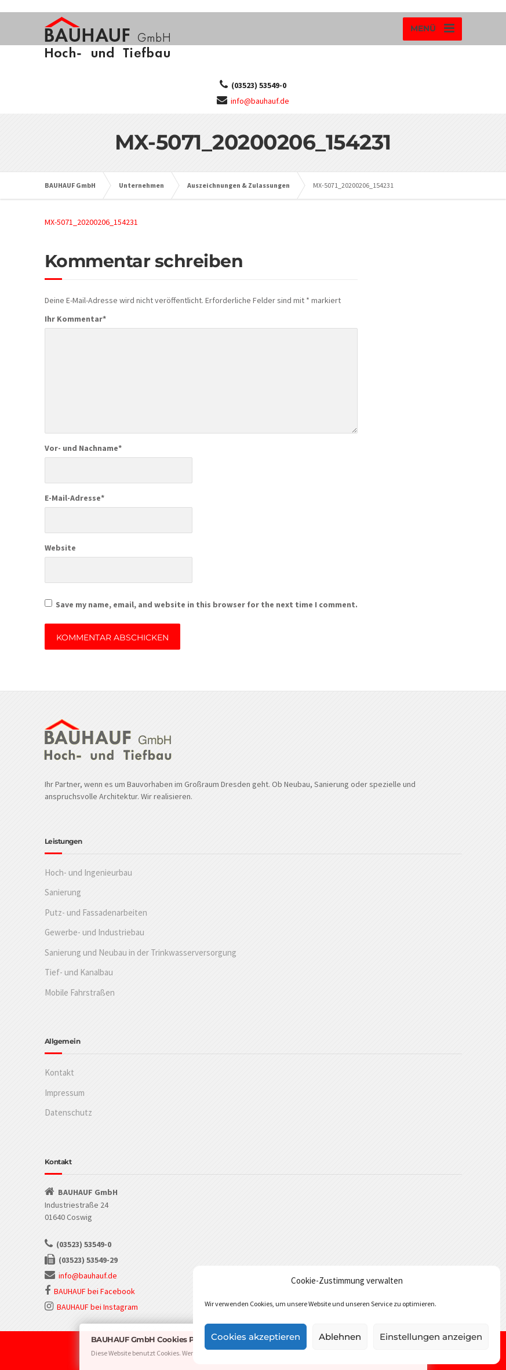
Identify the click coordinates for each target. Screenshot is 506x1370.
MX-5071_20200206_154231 (91, 222)
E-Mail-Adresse (74, 498)
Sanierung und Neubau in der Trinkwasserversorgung (140, 952)
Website (60, 547)
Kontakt (59, 1072)
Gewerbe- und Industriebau (94, 932)
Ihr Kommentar (75, 319)
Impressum (65, 1092)
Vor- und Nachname (83, 448)
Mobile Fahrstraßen (80, 992)
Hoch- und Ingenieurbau (88, 872)
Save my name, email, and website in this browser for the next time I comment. (207, 604)
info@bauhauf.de (260, 101)
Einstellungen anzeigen (431, 1336)
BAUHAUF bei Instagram (97, 1307)
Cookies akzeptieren (255, 1336)
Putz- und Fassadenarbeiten (96, 912)
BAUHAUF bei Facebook (94, 1291)
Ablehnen (340, 1336)
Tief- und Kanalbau (79, 972)
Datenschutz (68, 1112)
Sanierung (63, 892)
